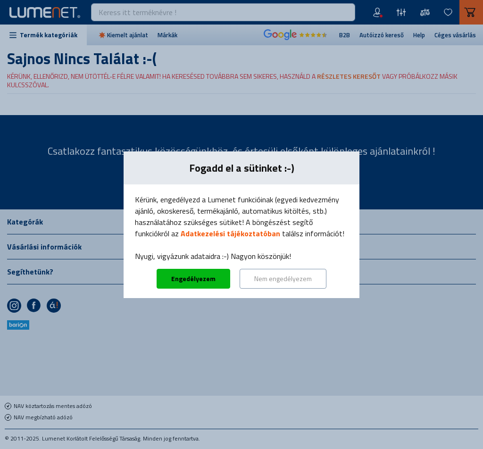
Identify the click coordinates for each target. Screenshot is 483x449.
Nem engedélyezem (283, 278)
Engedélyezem (193, 278)
